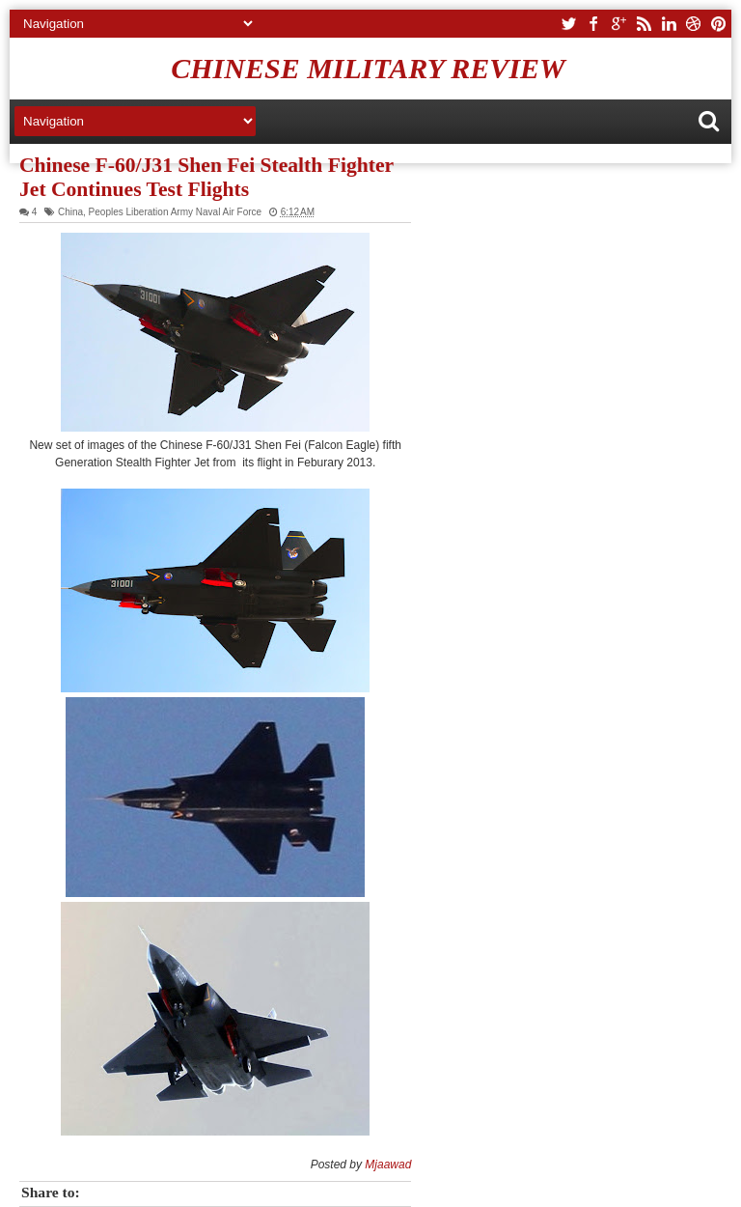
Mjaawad (388, 1164)
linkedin (668, 24)
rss (643, 24)
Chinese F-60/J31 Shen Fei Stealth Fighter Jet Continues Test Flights (206, 177)
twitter (568, 24)
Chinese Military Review (368, 68)
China (70, 212)
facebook (593, 24)
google (618, 24)
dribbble (693, 24)
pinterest (718, 24)
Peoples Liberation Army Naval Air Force (175, 212)
